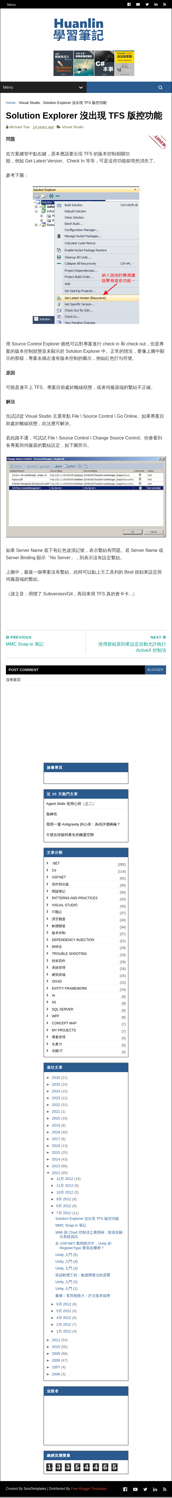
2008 (56, 1361)
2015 (56, 1153)
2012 (56, 1174)
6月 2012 (64, 1305)
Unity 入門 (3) (66, 1269)
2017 (56, 1140)
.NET (55, 864)
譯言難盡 (58, 920)
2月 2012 (64, 1325)
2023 (56, 1099)
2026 (56, 1079)
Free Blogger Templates (89, 1490)
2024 (56, 1092)
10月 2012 (65, 1193)
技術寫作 (58, 962)
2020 (56, 1119)
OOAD (57, 983)
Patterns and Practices (75, 899)
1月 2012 (64, 1332)
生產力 (57, 1045)
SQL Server (62, 1010)
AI (53, 996)
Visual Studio (29, 103)
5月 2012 (64, 1312)
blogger (155, 670)
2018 (56, 1133)
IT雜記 (57, 913)
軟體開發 (58, 927)
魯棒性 (51, 815)
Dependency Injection (73, 941)
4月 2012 (64, 1319)
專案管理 (58, 1038)
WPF (55, 1017)
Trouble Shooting (69, 955)
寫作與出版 (60, 885)
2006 (56, 1375)
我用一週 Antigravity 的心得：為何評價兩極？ (83, 825)
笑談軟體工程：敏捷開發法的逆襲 (82, 1276)
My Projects (64, 1031)
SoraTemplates (35, 1490)
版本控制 (58, 934)
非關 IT (57, 1052)
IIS (54, 1003)
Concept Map (64, 1024)
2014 (56, 1160)
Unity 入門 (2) (66, 1283)
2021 (56, 1113)
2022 (56, 1106)
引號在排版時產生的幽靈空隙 (70, 835)
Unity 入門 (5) (66, 1256)
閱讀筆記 (58, 892)
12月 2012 (65, 1180)
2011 (56, 1341)
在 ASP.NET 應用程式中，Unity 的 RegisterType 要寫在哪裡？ (83, 1246)
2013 (56, 1167)
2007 (56, 1368)
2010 (56, 1348)
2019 (56, 1126)
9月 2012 (64, 1200)
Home (11, 103)
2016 (56, 1147)
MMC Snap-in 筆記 (70, 1226)
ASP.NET (59, 878)
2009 (56, 1355)
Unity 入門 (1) (66, 1290)
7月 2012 (64, 1214)
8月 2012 (64, 1207)
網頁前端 (58, 975)
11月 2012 (65, 1187)
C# (54, 872)
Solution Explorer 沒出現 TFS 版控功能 (87, 1220)
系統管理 (58, 969)
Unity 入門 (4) (66, 1262)
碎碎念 (57, 948)
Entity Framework (69, 990)
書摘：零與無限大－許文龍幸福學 (82, 1296)
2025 (56, 1085)
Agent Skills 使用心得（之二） (71, 805)
